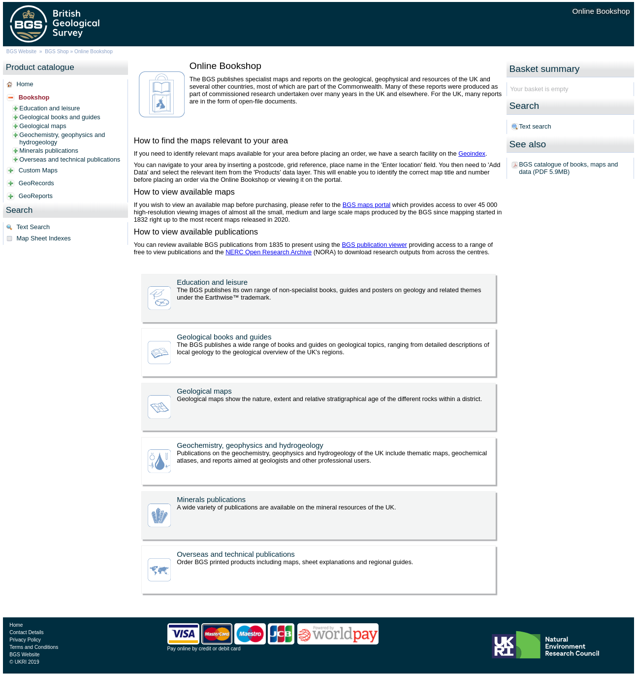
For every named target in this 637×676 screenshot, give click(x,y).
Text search (535, 126)
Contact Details (26, 632)
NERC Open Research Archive (268, 252)
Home (24, 84)
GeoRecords (36, 183)
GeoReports (36, 196)
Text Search (33, 227)
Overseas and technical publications (69, 159)
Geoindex (471, 153)
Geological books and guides (59, 117)
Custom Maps (38, 170)
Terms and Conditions (33, 647)
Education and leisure (49, 108)
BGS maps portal (366, 204)
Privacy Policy (25, 639)
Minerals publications (48, 150)
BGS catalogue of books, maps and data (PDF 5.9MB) (568, 168)
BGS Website (21, 51)
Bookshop (34, 97)
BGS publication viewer (374, 244)
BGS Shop (56, 51)
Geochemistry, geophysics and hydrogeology (62, 138)
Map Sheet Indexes (43, 238)
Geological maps (42, 126)
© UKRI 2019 (24, 662)
